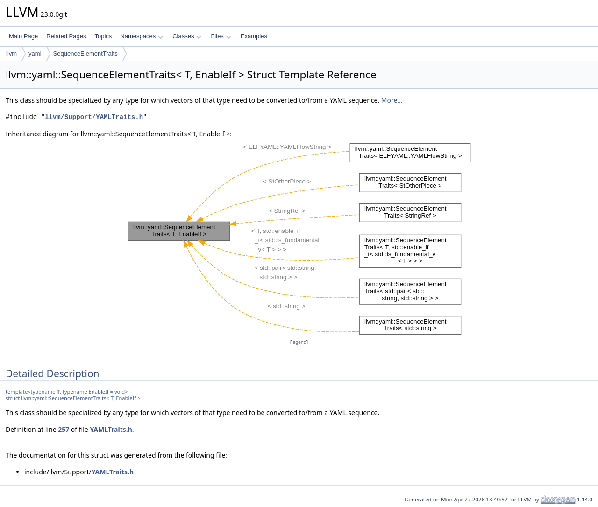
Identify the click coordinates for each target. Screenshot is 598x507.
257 (63, 429)
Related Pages (66, 36)
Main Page (23, 36)
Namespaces (141, 36)
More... (392, 100)
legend (299, 342)
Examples (254, 36)
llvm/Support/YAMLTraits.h (94, 117)
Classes (186, 36)
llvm (11, 53)
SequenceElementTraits (85, 53)
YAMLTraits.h (111, 429)
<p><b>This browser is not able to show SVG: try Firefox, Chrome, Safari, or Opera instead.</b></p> (299, 238)
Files (221, 36)
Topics (103, 36)
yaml (34, 53)
